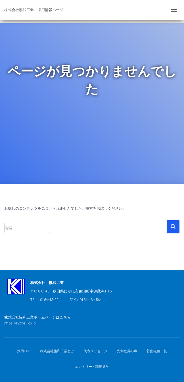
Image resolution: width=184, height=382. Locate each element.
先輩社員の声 (127, 351)
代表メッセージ (95, 351)
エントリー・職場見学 (92, 367)
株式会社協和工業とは (57, 351)
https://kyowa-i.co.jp (20, 323)
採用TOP (24, 351)
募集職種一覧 (157, 351)
